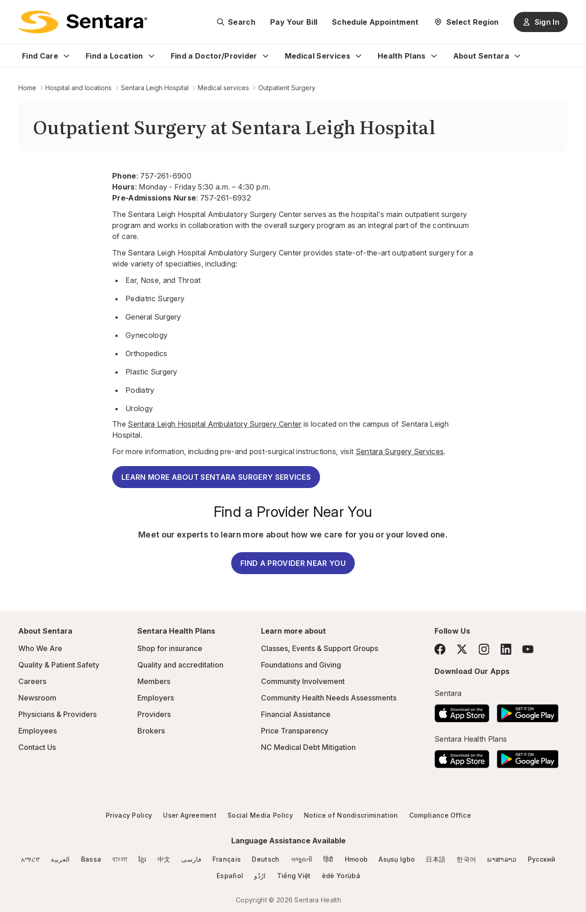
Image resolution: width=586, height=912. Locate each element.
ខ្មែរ (142, 859)
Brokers (151, 730)
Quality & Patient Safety (58, 664)
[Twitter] (461, 649)
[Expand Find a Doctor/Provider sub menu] (265, 56)
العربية (60, 859)
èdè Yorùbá (341, 875)
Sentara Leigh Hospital (155, 88)
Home (27, 88)
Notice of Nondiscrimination (351, 815)
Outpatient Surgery (286, 88)
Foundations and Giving (301, 664)
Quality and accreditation (180, 664)
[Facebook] (439, 649)
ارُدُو (260, 875)
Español (230, 875)
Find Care (40, 55)
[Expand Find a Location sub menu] (151, 56)
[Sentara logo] (82, 22)
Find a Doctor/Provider (214, 55)
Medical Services (317, 55)
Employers (155, 697)
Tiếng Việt (294, 875)
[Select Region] (466, 22)
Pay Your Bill (293, 22)
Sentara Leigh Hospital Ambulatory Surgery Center (214, 424)
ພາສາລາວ (501, 859)
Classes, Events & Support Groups (319, 648)
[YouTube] (527, 649)
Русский (542, 859)
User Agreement (189, 815)
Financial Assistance (296, 714)
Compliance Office (440, 815)
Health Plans (402, 55)
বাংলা (119, 859)
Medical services (223, 88)
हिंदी (328, 859)
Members (153, 681)
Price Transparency (294, 730)
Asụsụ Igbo (397, 859)
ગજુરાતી (301, 859)
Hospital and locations (78, 88)
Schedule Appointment (375, 22)
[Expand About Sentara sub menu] (517, 56)
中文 (164, 859)
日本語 (435, 859)
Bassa (91, 859)
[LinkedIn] (505, 649)
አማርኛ (30, 859)
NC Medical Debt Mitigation (308, 747)
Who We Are (40, 648)
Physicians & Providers (57, 714)
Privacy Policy (129, 815)
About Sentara (481, 55)
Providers (154, 714)
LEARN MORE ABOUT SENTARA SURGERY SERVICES (216, 477)
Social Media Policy (260, 815)
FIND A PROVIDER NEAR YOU (293, 563)
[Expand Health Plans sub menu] (434, 56)
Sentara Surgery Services (400, 451)
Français (226, 859)
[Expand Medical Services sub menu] (358, 56)
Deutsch (265, 859)
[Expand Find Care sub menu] (66, 56)
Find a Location (114, 55)
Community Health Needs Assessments (328, 697)
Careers (32, 681)
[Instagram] (483, 649)
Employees (37, 730)
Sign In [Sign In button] (540, 22)
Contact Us (37, 747)
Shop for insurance (169, 648)
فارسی (191, 859)
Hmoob (356, 859)
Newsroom (37, 697)
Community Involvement (303, 681)
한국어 (466, 859)
